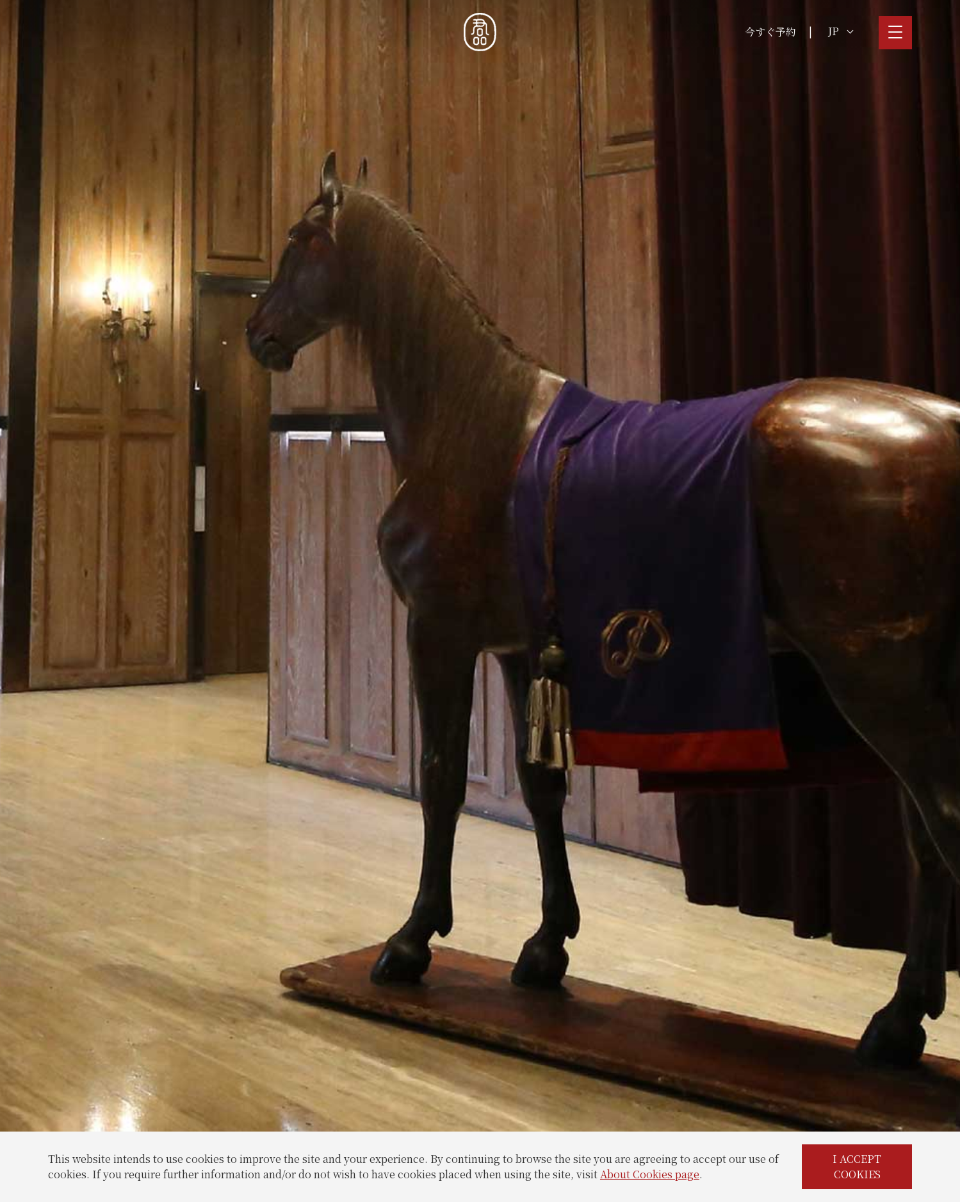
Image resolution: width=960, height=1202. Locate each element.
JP (840, 31)
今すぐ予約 (770, 31)
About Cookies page (649, 1174)
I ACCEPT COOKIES (857, 1166)
